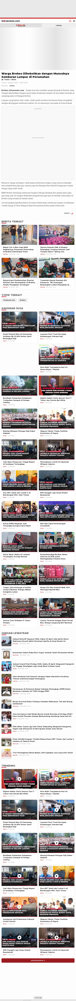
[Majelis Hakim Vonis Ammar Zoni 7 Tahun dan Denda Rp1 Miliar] (19, 779)
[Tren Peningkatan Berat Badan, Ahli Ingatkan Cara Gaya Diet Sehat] (6, 754)
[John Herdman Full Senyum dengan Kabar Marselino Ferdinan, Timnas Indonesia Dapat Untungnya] (6, 679)
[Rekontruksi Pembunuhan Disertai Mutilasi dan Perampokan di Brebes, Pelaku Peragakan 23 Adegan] (19, 268)
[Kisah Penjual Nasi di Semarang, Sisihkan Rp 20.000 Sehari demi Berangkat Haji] (19, 810)
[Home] (10, 21)
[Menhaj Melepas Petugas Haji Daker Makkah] (57, 843)
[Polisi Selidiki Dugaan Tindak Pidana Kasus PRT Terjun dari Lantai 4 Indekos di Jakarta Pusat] (6, 741)
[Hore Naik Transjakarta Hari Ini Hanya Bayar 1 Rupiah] (57, 779)
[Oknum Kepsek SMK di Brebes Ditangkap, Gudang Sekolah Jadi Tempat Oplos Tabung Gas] (57, 235)
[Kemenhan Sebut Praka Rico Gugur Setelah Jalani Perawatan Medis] (6, 654)
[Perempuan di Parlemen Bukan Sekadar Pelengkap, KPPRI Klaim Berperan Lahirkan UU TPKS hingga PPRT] (6, 691)
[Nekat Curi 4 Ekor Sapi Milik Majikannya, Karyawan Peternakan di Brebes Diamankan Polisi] (19, 235)
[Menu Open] (74, 21)
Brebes (4, 90)
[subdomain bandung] (20, 25)
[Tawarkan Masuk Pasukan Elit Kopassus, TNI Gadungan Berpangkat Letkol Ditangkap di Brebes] (57, 268)
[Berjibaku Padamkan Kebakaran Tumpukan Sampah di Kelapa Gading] (19, 843)
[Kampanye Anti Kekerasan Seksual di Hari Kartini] (19, 907)
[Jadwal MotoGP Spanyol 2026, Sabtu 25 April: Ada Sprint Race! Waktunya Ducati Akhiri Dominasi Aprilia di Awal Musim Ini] (6, 641)
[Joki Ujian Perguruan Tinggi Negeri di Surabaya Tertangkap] (19, 876)
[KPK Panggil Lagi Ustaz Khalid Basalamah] (19, 938)
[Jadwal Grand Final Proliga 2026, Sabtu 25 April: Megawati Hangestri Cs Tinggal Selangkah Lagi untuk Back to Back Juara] (6, 666)
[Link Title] (2, 80)
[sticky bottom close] (38, 997)
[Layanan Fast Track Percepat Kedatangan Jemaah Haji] (57, 810)
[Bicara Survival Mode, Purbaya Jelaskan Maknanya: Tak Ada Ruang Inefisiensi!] (6, 704)
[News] (5, 796)
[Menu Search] (70, 21)
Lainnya (59, 25)
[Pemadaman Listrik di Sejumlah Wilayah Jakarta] (57, 938)
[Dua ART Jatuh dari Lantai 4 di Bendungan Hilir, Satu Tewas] (57, 876)
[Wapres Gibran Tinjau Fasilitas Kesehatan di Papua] (57, 907)
